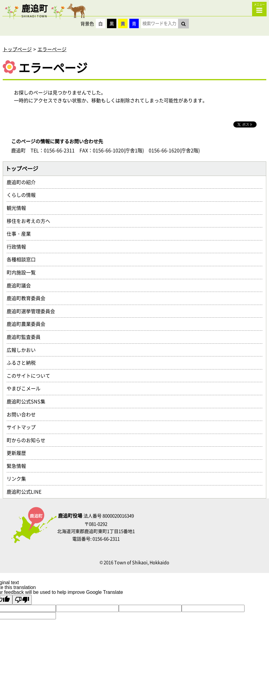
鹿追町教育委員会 (28, 298)
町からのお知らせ (28, 440)
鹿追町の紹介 (23, 182)
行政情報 (18, 246)
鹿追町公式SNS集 (28, 401)
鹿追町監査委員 (26, 336)
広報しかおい (23, 349)
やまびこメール (26, 388)
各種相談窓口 (23, 259)
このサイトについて (30, 375)
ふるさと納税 (23, 362)
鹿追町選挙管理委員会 (33, 311)
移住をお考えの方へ (30, 220)
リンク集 (18, 478)
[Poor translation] (22, 600)
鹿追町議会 (21, 285)
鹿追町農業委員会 (28, 323)
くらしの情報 (23, 194)
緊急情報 (18, 465)
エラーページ (51, 49)
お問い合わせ (23, 414)
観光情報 (18, 207)
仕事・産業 (21, 233)
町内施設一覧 (23, 272)
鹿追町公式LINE (26, 491)
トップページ (17, 49)
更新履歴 (18, 452)
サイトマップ (23, 427)
